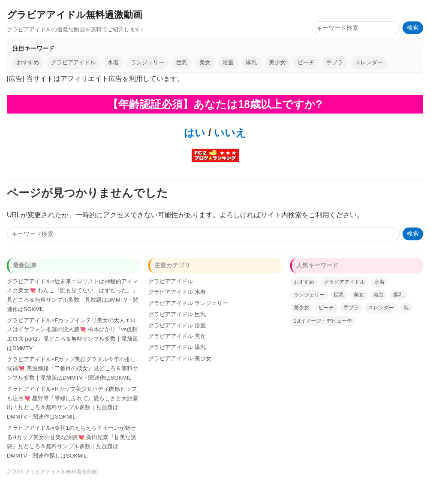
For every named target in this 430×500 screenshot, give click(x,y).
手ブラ (334, 62)
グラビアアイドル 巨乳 (177, 314)
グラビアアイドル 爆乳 (177, 347)
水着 (113, 62)
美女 (204, 62)
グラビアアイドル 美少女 (179, 358)
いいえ (228, 132)
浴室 (228, 62)
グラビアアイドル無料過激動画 (74, 14)
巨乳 (181, 62)
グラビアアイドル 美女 (177, 336)
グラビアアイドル (73, 62)
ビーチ (306, 62)
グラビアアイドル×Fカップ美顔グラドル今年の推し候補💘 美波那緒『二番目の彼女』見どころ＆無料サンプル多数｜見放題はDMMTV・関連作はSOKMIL (72, 368)
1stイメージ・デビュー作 (323, 321)
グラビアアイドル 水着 (177, 292)
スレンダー (369, 62)
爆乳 (251, 62)
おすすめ (28, 62)
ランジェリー (147, 62)
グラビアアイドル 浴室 (177, 325)
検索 (413, 27)
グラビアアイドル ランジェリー (188, 303)
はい (194, 132)
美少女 (277, 62)
